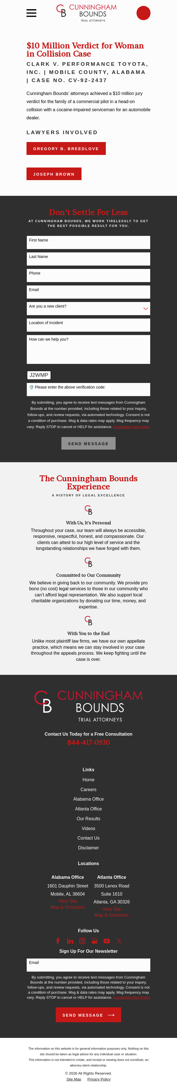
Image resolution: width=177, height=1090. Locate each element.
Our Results (88, 818)
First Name (38, 240)
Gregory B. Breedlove (66, 149)
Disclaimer (88, 847)
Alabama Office (88, 799)
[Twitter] (119, 941)
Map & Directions (68, 907)
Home (89, 779)
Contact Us (88, 838)
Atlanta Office (88, 809)
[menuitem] (73, 1079)
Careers (89, 789)
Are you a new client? (47, 306)
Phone (34, 273)
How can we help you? (48, 339)
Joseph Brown (54, 174)
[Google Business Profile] (95, 941)
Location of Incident (46, 322)
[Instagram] (82, 941)
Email (34, 289)
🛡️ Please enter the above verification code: (67, 387)
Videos (88, 828)
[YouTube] (107, 941)
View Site (67, 901)
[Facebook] (58, 941)
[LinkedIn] (70, 941)
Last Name (38, 256)
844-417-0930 (88, 742)
